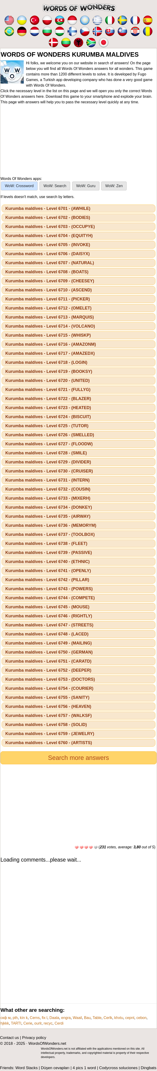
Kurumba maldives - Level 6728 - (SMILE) (46, 453)
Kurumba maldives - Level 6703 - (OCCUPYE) (50, 226)
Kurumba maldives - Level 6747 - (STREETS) (49, 625)
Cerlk (108, 1018)
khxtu (118, 1018)
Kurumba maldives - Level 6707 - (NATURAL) (49, 262)
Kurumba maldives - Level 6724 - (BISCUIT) (48, 416)
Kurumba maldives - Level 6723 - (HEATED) (48, 407)
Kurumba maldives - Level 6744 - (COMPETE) (50, 598)
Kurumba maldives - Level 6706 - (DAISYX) (47, 253)
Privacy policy (34, 1037)
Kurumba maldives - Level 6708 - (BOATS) (46, 272)
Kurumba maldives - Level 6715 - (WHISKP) (48, 335)
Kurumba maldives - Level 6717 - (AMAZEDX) (50, 353)
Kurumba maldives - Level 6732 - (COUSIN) (47, 489)
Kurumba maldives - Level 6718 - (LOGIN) (46, 362)
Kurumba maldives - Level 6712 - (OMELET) (48, 308)
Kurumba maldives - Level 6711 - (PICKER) (47, 299)
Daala (54, 1018)
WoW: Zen (114, 186)
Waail (77, 1018)
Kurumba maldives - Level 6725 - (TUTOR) (46, 425)
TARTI (16, 1023)
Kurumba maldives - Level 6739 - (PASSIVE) (48, 552)
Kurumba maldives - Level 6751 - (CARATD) (48, 661)
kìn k (24, 1018)
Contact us (9, 1037)
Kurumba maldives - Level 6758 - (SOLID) (46, 724)
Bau (87, 1018)
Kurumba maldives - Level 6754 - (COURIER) (49, 688)
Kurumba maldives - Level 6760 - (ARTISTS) (48, 742)
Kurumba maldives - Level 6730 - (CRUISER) (49, 471)
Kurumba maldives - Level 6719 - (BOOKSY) (48, 371)
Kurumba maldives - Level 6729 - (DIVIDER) (48, 462)
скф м (5, 1018)
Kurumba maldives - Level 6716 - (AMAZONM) (50, 344)
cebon (141, 1018)
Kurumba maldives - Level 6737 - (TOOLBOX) (50, 534)
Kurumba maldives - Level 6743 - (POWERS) (49, 588)
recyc (48, 1023)
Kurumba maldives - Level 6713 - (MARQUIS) (49, 317)
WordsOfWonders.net (47, 1043)
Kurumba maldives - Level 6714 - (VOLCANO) (50, 326)
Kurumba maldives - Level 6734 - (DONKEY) (48, 507)
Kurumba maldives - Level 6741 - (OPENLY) (48, 570)
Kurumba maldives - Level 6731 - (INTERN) (47, 480)
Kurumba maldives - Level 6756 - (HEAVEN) (48, 706)
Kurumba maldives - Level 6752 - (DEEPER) (48, 670)
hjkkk (4, 1023)
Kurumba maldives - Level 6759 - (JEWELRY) (49, 733)
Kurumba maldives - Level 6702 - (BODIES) (47, 217)
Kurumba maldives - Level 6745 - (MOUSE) (47, 607)
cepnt (129, 1018)
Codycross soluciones (118, 1068)
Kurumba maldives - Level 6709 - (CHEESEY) (49, 281)
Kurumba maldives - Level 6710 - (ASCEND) (48, 290)
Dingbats (148, 1068)
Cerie (27, 1023)
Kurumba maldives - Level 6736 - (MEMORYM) (50, 525)
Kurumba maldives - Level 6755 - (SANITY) (47, 697)
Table (97, 1018)
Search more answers (78, 757)
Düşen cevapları (55, 1068)
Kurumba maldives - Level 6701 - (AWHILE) (47, 208)
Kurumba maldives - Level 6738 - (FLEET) (46, 543)
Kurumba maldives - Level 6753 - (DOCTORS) (50, 679)
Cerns (35, 1018)
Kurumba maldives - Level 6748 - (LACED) (46, 634)
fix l (44, 1018)
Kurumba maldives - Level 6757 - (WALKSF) (48, 715)
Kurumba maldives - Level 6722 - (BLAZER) (48, 398)
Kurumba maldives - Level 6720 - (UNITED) (47, 380)
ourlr (38, 1023)
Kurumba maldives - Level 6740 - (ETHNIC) (47, 561)
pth (15, 1018)
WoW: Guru (85, 186)
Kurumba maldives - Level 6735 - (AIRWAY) (47, 516)
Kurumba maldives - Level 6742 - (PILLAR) (47, 579)
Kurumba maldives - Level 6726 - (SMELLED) (49, 435)
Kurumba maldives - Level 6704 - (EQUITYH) (49, 235)
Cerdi (59, 1023)
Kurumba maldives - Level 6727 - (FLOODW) (49, 444)
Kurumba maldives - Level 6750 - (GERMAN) (49, 652)
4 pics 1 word (84, 1068)
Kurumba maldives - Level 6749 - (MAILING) (48, 643)
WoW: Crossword (19, 186)
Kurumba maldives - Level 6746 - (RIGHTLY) (48, 616)
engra (66, 1018)
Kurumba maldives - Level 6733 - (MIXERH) (47, 498)
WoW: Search (54, 186)
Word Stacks (26, 1068)
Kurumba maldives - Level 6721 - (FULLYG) (47, 389)
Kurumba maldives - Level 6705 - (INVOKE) (47, 244)
